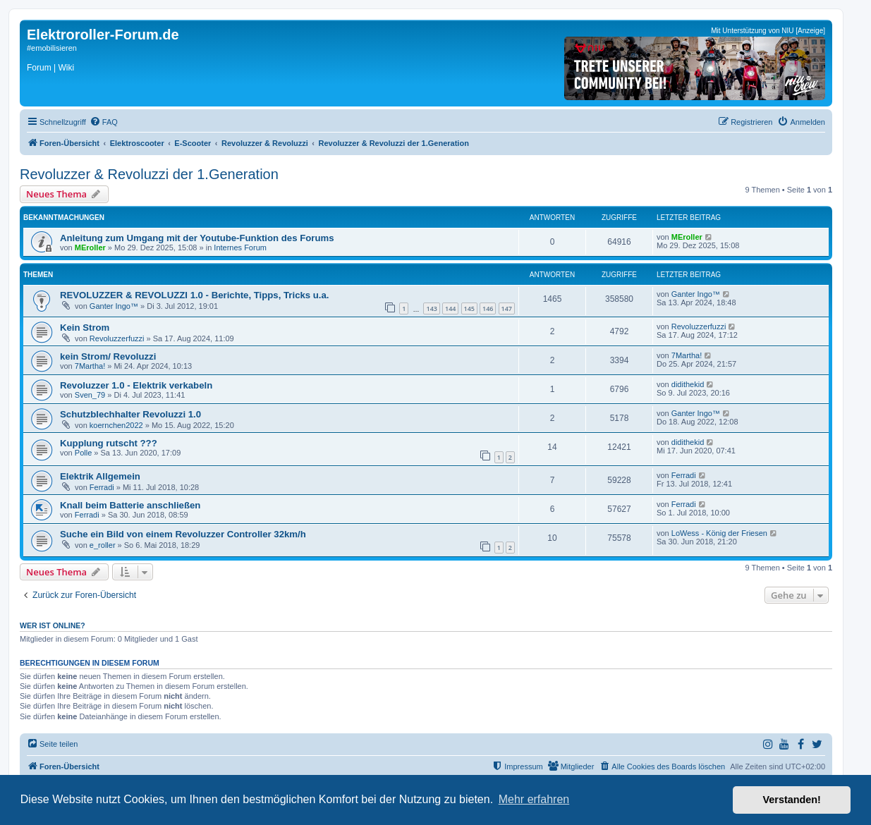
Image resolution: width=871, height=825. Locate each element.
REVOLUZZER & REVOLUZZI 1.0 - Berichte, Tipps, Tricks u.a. (194, 295)
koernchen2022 (116, 425)
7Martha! (90, 366)
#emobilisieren (52, 48)
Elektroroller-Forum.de (103, 34)
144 (450, 308)
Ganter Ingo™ (114, 306)
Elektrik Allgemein (100, 476)
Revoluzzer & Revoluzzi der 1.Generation (149, 174)
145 (469, 308)
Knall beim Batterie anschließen (130, 505)
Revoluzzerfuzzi (117, 338)
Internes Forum (240, 247)
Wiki (66, 68)
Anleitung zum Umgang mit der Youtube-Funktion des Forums (197, 238)
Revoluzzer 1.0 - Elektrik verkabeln (136, 385)
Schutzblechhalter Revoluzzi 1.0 (130, 414)
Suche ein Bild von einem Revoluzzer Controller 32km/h (183, 534)
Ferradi (102, 487)
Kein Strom (84, 327)
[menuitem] (104, 122)
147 (506, 308)
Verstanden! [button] (792, 799)
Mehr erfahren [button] (534, 799)
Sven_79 (90, 395)
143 (431, 308)
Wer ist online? (52, 625)
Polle (83, 452)
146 (487, 308)
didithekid (687, 384)
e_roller (103, 545)
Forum (39, 68)
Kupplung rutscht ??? (108, 443)
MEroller (90, 247)
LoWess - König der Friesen (719, 533)
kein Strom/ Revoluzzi (108, 356)
